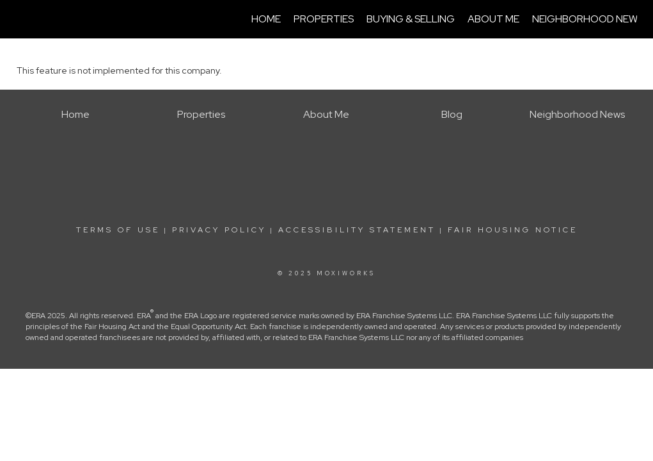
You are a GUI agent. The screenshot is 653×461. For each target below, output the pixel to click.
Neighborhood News (587, 19)
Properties (324, 19)
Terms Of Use (118, 230)
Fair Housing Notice (513, 230)
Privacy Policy (219, 230)
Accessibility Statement (357, 230)
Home (266, 19)
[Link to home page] (23, 19)
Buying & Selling (410, 19)
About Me (493, 19)
